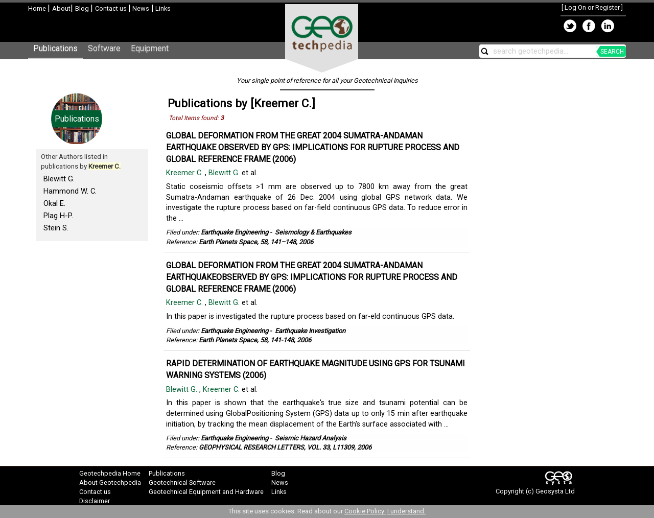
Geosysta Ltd (555, 491)
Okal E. (54, 203)
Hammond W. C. (70, 191)
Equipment (150, 48)
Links (162, 8)
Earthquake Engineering (234, 232)
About (61, 8)
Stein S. (55, 227)
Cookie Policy (365, 511)
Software (104, 48)
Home (38, 8)
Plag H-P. (58, 215)
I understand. (406, 511)
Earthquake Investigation (310, 331)
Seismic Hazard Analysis (310, 438)
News (140, 8)
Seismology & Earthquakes (313, 232)
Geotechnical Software (182, 482)
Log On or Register (592, 7)
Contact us (111, 8)
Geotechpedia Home (110, 473)
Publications (55, 48)
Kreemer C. (185, 173)
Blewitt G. (59, 178)
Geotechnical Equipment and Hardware (206, 492)
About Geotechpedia (110, 482)
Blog (82, 8)
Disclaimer (94, 501)
